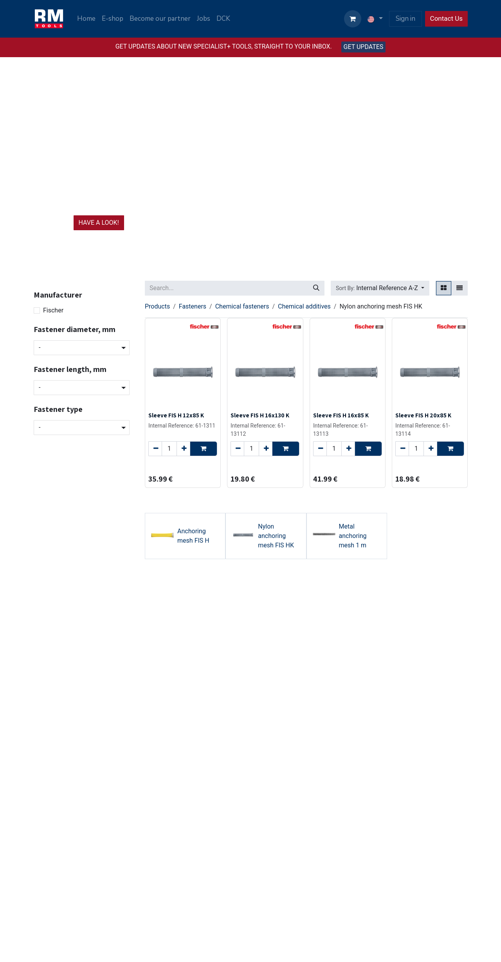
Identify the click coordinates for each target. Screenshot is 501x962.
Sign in (405, 18)
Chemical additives (304, 306)
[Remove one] (155, 448)
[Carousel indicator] (243, 256)
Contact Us (446, 18)
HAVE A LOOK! (99, 222)
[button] (380, 288)
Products (157, 306)
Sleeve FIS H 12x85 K (176, 415)
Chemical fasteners (242, 306)
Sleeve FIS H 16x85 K (341, 415)
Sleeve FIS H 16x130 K (260, 415)
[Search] (316, 288)
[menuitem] (86, 19)
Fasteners (192, 306)
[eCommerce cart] (352, 18)
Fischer (53, 310)
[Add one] (183, 448)
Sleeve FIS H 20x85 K (423, 415)
